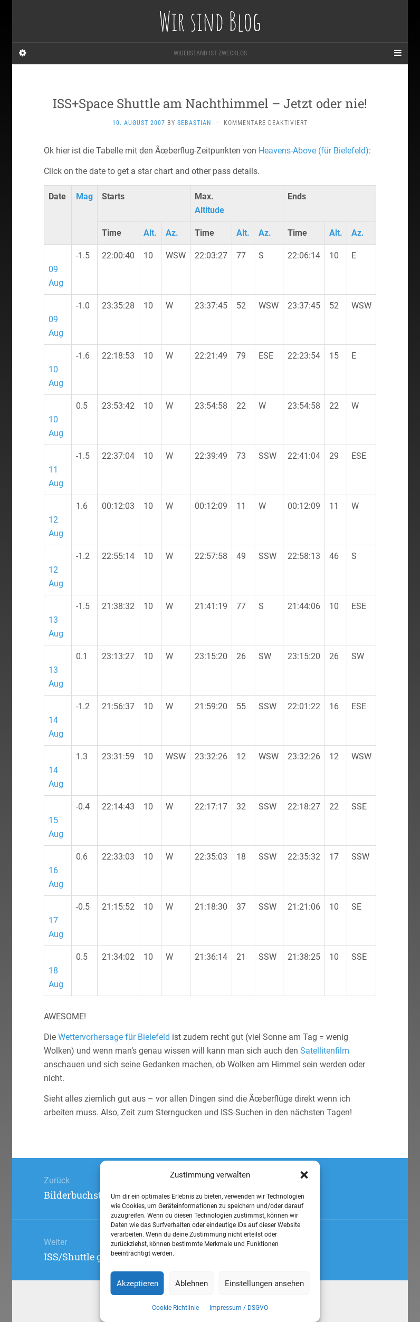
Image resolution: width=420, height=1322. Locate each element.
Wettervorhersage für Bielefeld (114, 1037)
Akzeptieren (137, 1283)
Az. (172, 233)
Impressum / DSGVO (238, 1307)
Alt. (150, 233)
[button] (304, 1175)
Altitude (209, 210)
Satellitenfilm (324, 1051)
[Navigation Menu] (397, 53)
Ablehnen (191, 1283)
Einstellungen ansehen (264, 1283)
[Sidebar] (22, 53)
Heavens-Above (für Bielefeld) (314, 151)
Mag (84, 196)
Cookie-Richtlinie (175, 1307)
